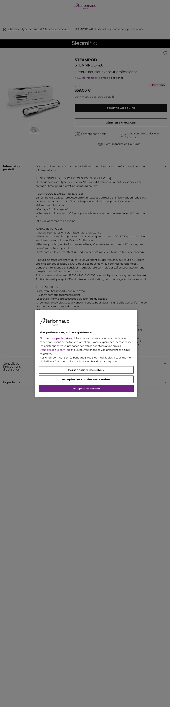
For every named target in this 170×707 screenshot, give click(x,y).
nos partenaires (61, 338)
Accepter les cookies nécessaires (86, 379)
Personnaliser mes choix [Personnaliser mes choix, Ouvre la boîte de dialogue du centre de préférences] (86, 370)
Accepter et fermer (86, 388)
